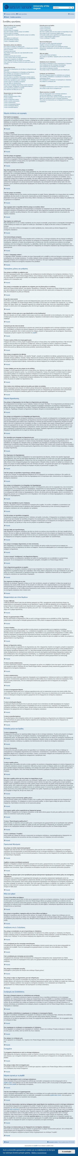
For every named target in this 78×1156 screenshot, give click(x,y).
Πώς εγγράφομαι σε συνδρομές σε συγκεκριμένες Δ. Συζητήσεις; (56, 79)
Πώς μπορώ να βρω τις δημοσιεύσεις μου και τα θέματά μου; (55, 69)
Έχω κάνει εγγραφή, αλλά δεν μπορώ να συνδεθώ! (16, 31)
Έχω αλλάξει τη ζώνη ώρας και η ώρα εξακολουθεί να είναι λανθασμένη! (18, 53)
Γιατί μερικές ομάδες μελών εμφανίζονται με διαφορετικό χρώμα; (55, 34)
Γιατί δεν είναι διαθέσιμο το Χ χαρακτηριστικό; (51, 95)
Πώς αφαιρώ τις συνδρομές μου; (48, 81)
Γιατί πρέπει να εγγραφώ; (10, 27)
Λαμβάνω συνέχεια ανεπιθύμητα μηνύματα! (50, 45)
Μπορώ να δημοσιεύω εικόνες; (11, 99)
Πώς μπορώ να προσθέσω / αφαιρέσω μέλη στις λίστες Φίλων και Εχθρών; (56, 57)
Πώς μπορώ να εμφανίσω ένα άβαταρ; (13, 59)
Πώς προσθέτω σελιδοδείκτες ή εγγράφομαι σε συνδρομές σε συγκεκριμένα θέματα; (55, 77)
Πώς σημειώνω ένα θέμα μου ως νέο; (13, 89)
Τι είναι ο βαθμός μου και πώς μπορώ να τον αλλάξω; (17, 60)
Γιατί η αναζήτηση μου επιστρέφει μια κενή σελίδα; (52, 66)
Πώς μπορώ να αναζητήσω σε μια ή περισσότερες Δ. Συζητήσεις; (56, 63)
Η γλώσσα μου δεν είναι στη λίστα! (12, 56)
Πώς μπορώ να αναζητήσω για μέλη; (49, 68)
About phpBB (12, 1084)
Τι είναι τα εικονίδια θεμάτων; (11, 107)
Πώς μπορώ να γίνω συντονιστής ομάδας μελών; (52, 33)
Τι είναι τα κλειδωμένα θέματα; (11, 105)
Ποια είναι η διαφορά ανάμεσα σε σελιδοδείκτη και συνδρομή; (55, 75)
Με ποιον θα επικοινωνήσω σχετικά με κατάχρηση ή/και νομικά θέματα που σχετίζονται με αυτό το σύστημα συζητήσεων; (55, 97)
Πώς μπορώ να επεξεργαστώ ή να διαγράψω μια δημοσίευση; (19, 72)
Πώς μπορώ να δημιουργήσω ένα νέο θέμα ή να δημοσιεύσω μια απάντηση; (20, 70)
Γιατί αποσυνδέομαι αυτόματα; (11, 39)
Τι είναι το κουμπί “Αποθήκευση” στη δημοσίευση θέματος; (18, 86)
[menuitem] (21, 14)
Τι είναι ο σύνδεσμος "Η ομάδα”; (48, 38)
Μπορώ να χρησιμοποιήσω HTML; (12, 96)
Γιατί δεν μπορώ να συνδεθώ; (11, 33)
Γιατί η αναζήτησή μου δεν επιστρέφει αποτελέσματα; (53, 65)
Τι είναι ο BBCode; (8, 94)
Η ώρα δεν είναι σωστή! (10, 51)
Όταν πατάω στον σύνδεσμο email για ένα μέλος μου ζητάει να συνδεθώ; (19, 62)
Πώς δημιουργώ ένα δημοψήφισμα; (12, 75)
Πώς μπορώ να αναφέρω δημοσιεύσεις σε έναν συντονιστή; (18, 84)
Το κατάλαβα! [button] (66, 1151)
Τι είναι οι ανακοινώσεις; (10, 102)
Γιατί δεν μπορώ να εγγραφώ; (11, 30)
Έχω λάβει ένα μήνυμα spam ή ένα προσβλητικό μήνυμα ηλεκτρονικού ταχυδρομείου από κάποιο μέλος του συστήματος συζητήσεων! (55, 48)
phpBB (34, 332)
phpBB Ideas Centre (55, 1095)
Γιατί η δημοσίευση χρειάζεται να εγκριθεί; (14, 87)
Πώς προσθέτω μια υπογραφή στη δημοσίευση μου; (17, 73)
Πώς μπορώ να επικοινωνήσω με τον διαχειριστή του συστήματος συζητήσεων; (56, 100)
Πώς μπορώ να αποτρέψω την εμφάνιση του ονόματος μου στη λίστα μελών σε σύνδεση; (21, 48)
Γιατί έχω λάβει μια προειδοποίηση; (12, 83)
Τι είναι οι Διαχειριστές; (45, 27)
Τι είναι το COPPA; (8, 28)
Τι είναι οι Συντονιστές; (45, 28)
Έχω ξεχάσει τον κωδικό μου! (11, 38)
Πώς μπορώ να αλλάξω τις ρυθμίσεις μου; (14, 46)
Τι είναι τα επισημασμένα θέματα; (12, 104)
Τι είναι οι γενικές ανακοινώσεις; (12, 101)
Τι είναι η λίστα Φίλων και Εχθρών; (48, 55)
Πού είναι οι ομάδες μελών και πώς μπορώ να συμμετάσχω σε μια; (56, 31)
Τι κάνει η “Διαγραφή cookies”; (11, 41)
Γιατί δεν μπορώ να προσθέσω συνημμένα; (14, 81)
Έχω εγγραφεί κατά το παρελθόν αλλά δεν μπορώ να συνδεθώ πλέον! (19, 35)
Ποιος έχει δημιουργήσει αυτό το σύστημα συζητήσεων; (53, 93)
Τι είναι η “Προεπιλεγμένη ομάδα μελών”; (50, 36)
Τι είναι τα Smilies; (8, 97)
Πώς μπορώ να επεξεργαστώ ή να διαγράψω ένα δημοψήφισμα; (20, 78)
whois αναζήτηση (14, 1109)
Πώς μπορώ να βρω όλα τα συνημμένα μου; (51, 88)
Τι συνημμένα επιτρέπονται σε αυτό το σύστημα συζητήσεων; (55, 86)
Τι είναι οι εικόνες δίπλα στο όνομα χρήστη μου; (15, 57)
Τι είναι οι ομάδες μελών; (46, 30)
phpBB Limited (8, 1082)
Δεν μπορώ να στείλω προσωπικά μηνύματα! (51, 43)
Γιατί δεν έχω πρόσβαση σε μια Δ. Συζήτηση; (15, 80)
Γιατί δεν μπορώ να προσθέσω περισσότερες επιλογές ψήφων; (19, 77)
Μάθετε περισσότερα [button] (39, 1153)
